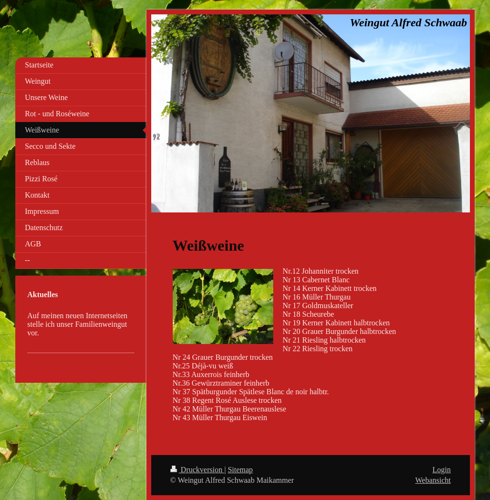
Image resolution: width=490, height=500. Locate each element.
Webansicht (433, 480)
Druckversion (197, 470)
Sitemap (240, 470)
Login (442, 470)
